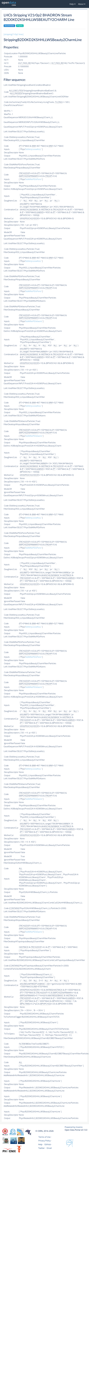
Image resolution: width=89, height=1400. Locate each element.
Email (49, 1148)
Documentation (9, 25)
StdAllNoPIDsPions (33, 179)
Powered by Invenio (74, 1127)
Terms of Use (44, 1137)
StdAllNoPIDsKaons (33, 321)
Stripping (19, 25)
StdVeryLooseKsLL (33, 149)
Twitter (41, 1148)
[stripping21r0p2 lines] (13, 34)
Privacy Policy (44, 1140)
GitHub (47, 1144)
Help (40, 1144)
